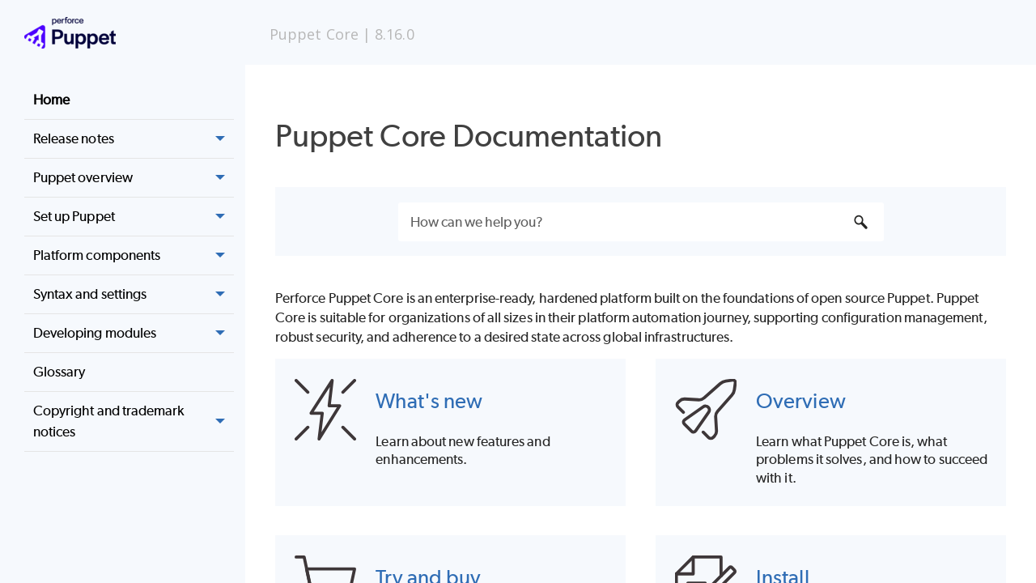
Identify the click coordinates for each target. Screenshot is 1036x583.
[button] (221, 139)
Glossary (59, 372)
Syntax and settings (133, 294)
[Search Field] (641, 221)
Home (51, 99)
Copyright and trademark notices (133, 421)
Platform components (133, 255)
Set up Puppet (133, 217)
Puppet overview (133, 178)
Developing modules (133, 333)
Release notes (133, 139)
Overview (801, 400)
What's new (429, 400)
